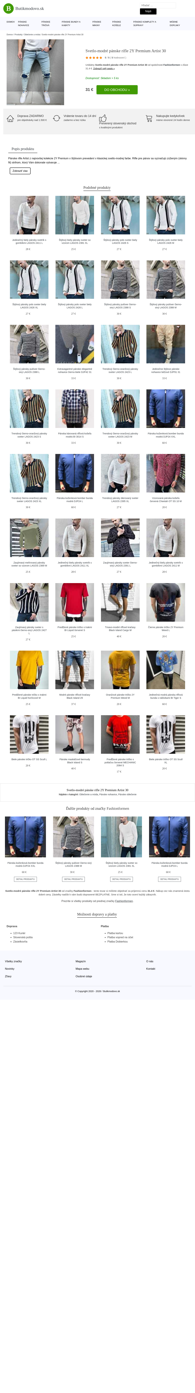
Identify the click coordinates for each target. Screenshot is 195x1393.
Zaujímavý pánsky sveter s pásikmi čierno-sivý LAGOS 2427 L (29, 630)
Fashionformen (171, 65)
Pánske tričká (45, 24)
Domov (11, 22)
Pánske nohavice (23, 24)
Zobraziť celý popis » (104, 68)
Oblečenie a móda (32, 34)
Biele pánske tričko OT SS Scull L (29, 759)
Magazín (81, 961)
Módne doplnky (175, 24)
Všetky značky (13, 961)
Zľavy (8, 976)
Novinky (9, 968)
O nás (149, 961)
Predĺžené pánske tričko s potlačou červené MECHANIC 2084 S (120, 762)
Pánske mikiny (96, 24)
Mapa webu (82, 968)
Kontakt (150, 968)
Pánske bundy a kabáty (71, 24)
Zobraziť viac (20, 170)
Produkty (18, 34)
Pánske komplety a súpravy (144, 24)
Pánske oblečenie (127, 794)
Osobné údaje (84, 976)
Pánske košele (116, 24)
